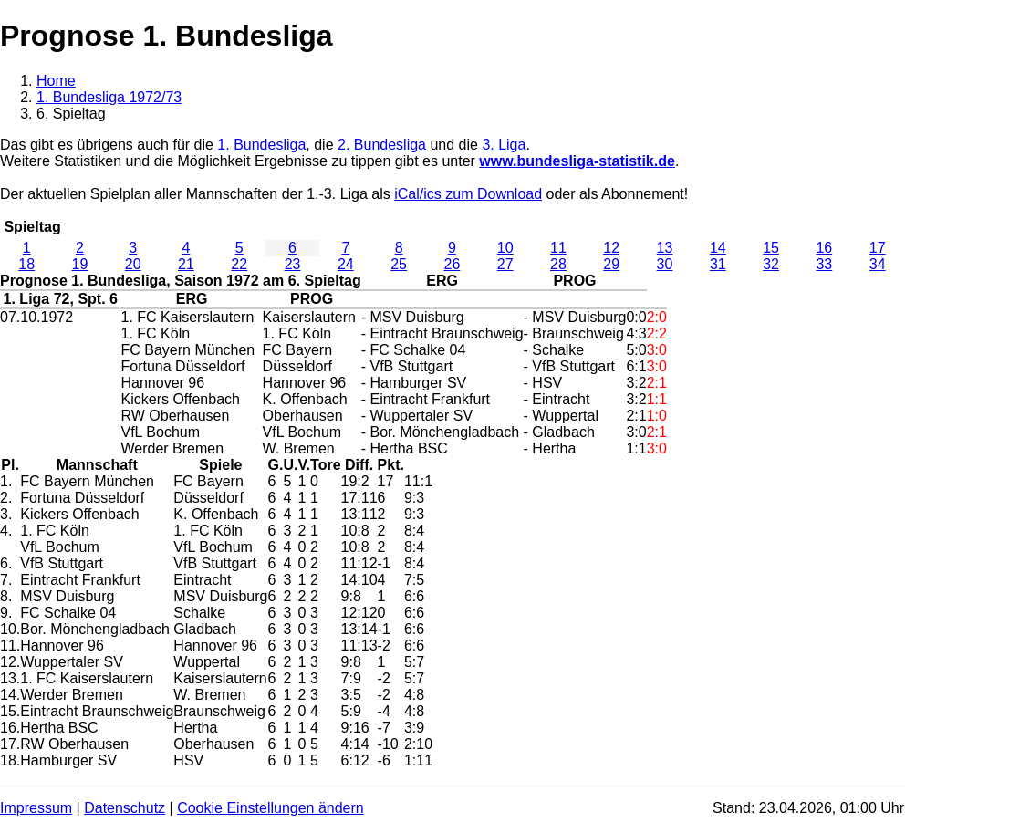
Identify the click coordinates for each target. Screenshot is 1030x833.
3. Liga (503, 144)
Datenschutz (124, 808)
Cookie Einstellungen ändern (270, 808)
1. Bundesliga (261, 144)
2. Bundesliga (382, 144)
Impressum (36, 808)
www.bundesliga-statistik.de (577, 161)
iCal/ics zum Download (468, 194)
